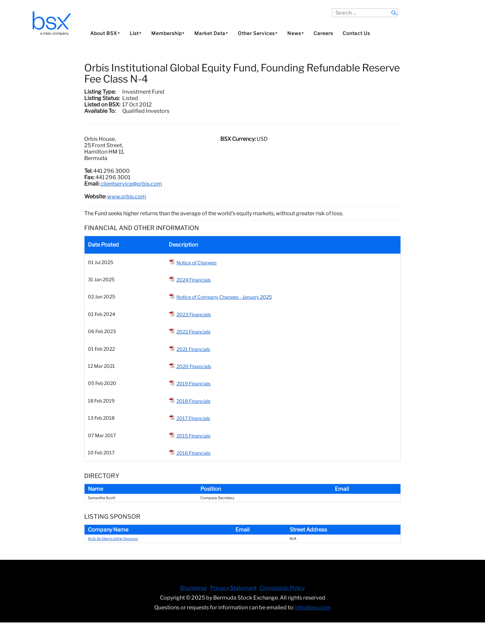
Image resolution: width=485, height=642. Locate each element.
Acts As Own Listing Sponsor (113, 538)
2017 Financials (193, 418)
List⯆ (136, 33)
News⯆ (295, 33)
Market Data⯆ (211, 33)
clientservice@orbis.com (131, 184)
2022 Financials (193, 331)
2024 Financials (193, 280)
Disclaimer (193, 588)
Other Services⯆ (258, 33)
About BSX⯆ (105, 33)
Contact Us (356, 33)
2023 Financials (193, 314)
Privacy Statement (233, 588)
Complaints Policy (282, 588)
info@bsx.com (313, 607)
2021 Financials (193, 349)
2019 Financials (193, 383)
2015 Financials (193, 436)
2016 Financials (193, 453)
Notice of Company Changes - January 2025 (224, 297)
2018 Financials (193, 401)
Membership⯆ (168, 33)
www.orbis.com (126, 196)
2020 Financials (193, 366)
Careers (323, 33)
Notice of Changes (196, 262)
